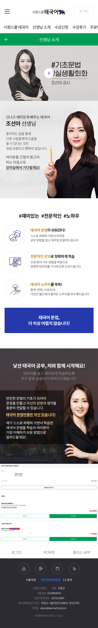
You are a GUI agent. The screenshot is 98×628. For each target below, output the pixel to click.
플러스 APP (81, 552)
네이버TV (40, 568)
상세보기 (25, 516)
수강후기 (79, 27)
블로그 (74, 568)
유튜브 (23, 568)
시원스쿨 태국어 (16, 27)
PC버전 (49, 552)
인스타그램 (57, 568)
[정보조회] (74, 603)
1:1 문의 (67, 580)
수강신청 (61, 27)
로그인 (16, 552)
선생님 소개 (41, 27)
